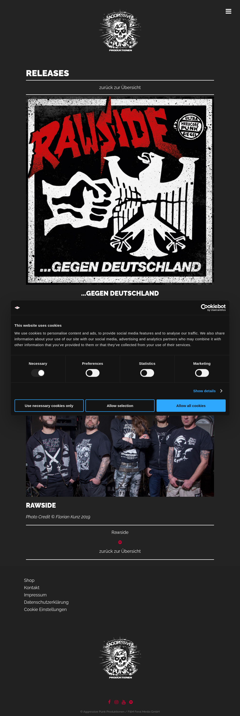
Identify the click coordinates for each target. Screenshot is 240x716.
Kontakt (32, 587)
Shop (29, 580)
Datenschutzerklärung (46, 602)
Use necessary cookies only (49, 405)
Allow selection (120, 405)
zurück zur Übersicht (120, 87)
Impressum (35, 594)
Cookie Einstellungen (45, 609)
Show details (204, 391)
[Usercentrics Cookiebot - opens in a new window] (204, 307)
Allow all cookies (191, 405)
